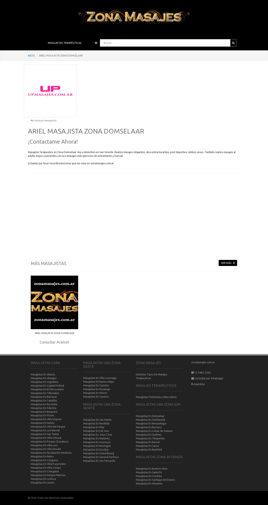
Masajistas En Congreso (44, 460)
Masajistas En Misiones (149, 483)
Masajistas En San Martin (97, 419)
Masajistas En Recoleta (44, 404)
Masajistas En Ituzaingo (96, 389)
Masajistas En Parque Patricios (48, 475)
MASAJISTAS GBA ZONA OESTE (102, 364)
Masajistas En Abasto (43, 374)
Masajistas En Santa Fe (149, 472)
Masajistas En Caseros (96, 396)
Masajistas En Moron (95, 392)
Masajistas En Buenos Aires (152, 468)
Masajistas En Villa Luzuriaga (99, 378)
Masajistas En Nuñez (43, 422)
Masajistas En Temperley (150, 438)
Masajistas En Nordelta (96, 423)
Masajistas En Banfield (149, 449)
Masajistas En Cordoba (149, 476)
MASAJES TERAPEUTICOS (156, 385)
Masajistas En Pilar (93, 427)
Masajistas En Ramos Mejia (98, 381)
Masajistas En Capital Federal (47, 385)
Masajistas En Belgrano (44, 411)
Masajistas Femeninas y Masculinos (156, 397)
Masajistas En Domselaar (150, 416)
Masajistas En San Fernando (99, 460)
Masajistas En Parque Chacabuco (49, 441)
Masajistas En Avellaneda (150, 419)
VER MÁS (228, 262)
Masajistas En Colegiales (45, 471)
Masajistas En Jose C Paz (97, 434)
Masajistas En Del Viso (96, 430)
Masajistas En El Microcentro (47, 389)
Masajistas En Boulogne (97, 445)
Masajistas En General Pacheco (101, 457)
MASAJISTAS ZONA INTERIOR (159, 457)
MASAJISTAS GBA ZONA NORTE (102, 406)
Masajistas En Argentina (44, 381)
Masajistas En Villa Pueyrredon (48, 463)
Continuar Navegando (44, 120)
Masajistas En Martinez (96, 438)
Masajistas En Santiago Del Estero (155, 479)
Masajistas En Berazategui (151, 423)
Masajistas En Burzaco (149, 427)
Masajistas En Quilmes (149, 434)
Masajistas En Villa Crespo (46, 467)
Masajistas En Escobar (96, 449)
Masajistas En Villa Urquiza (46, 419)
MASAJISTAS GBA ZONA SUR (158, 404)
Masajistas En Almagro (44, 378)
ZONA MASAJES (148, 363)
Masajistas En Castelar (96, 385)
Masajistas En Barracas (44, 396)
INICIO (31, 55)
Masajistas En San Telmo (45, 434)
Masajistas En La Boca (43, 478)
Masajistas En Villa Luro (44, 445)
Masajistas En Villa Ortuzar (46, 437)
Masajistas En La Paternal (45, 430)
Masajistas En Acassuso (97, 442)
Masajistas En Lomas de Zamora (154, 430)
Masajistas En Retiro (42, 456)
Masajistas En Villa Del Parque (48, 426)
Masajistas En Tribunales (45, 393)
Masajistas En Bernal (148, 442)
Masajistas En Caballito (44, 400)
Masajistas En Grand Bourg (98, 453)
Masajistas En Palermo (43, 408)
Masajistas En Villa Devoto (46, 449)
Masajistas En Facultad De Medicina (51, 452)
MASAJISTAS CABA (45, 363)
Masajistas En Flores (42, 415)
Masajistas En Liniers (43, 482)
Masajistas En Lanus (147, 445)
